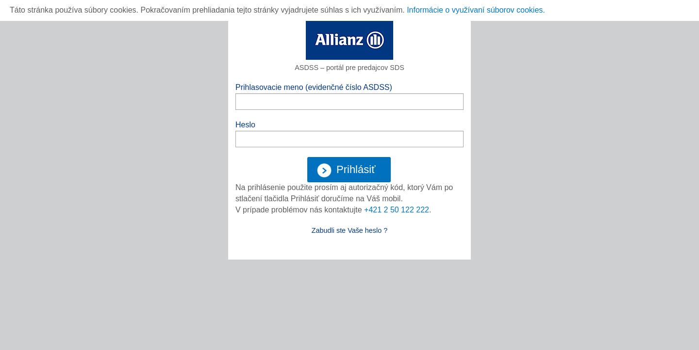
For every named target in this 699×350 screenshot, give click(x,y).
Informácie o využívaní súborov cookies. (476, 10)
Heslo (245, 125)
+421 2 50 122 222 (396, 210)
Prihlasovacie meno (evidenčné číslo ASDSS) (313, 87)
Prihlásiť (346, 170)
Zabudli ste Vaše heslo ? (350, 230)
